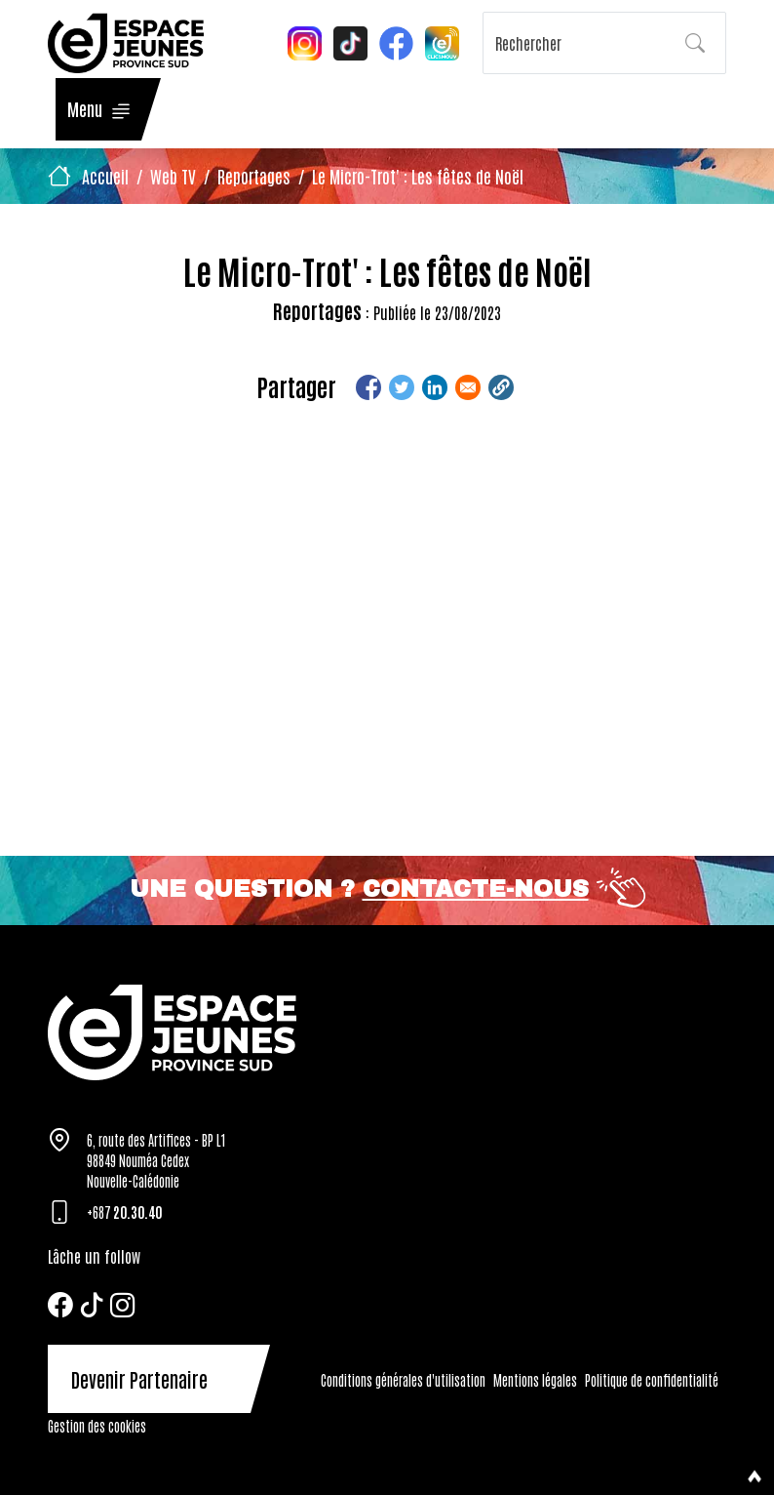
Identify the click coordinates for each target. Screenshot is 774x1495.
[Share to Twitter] (401, 387)
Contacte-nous (476, 889)
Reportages (253, 175)
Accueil (105, 175)
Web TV (173, 175)
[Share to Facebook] (368, 387)
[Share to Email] (468, 387)
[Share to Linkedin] (434, 387)
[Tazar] (387, 1032)
